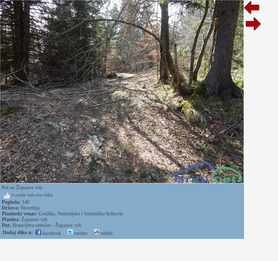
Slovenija (30, 208)
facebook (48, 233)
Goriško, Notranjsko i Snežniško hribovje (81, 213)
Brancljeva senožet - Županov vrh (46, 225)
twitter (77, 233)
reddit (103, 233)
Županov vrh (34, 219)
